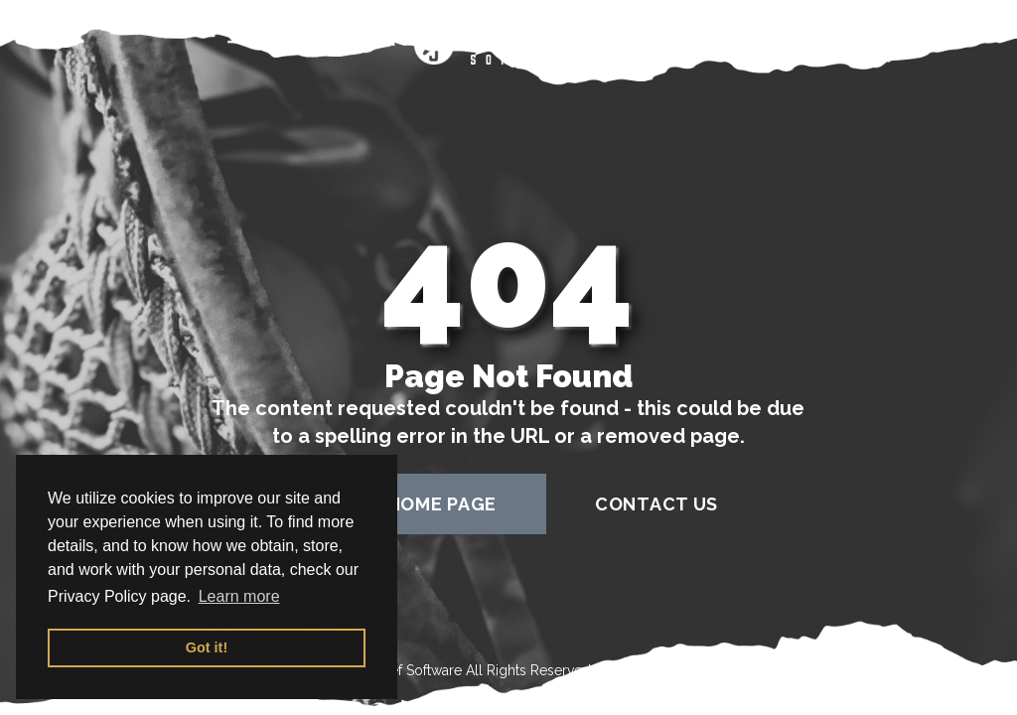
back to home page (398, 504)
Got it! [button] (206, 647)
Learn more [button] (239, 596)
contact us (656, 504)
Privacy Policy (756, 670)
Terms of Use (637, 670)
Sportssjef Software (400, 670)
